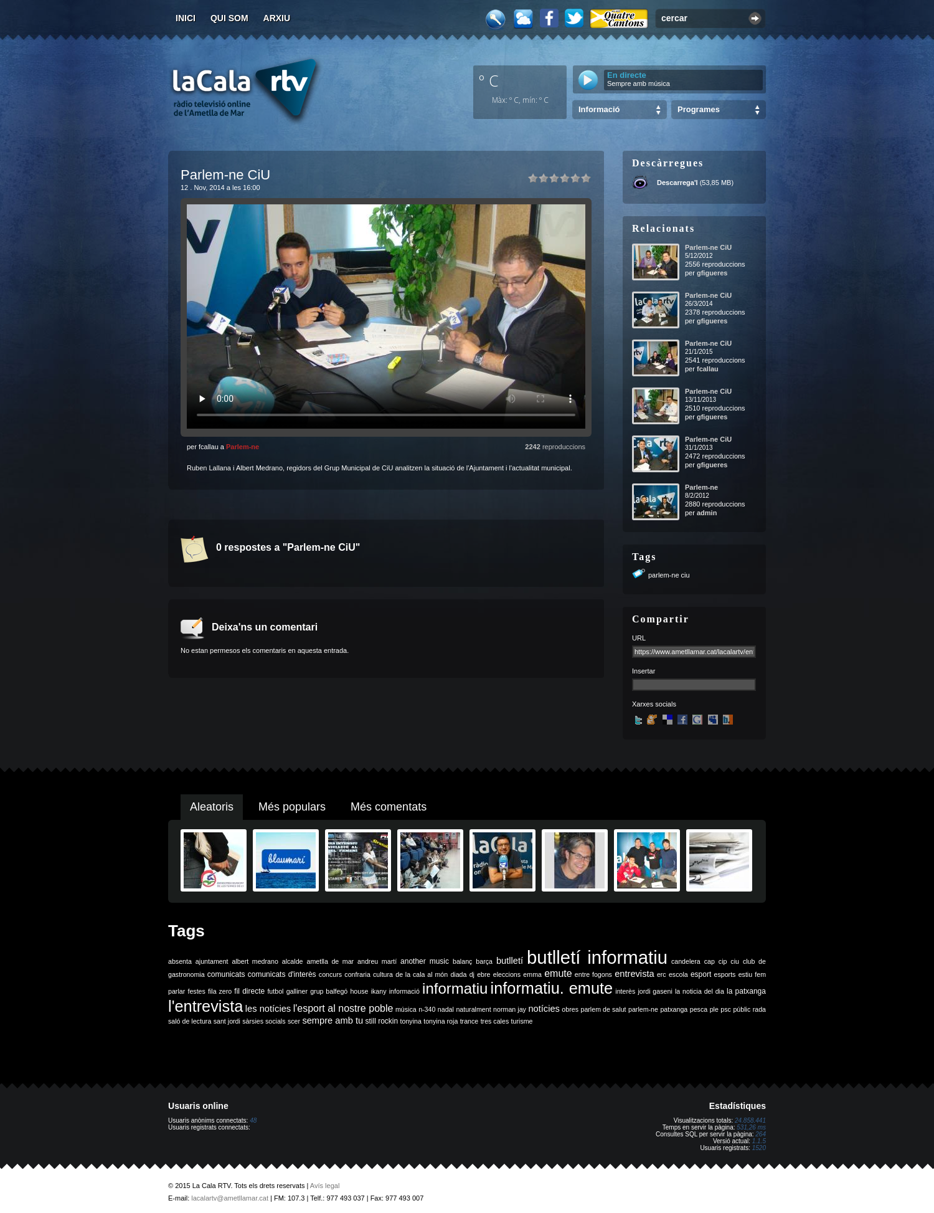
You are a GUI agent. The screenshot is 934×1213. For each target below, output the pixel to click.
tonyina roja (440, 1021)
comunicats (226, 974)
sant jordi (227, 1021)
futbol (275, 991)
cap (709, 961)
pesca (698, 1009)
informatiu (455, 988)
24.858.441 (750, 1120)
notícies (544, 1009)
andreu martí (377, 961)
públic (741, 1009)
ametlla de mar (330, 961)
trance (469, 1021)
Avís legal (325, 1185)
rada (759, 1009)
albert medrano (255, 961)
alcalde (292, 961)
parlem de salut (603, 1009)
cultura (383, 974)
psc (725, 1009)
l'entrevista (205, 1006)
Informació (599, 109)
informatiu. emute (552, 988)
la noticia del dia (699, 991)
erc (661, 974)
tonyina (411, 1021)
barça (484, 961)
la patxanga (746, 991)
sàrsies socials (263, 1021)
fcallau (708, 369)
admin (707, 512)
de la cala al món (421, 974)
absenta (180, 961)
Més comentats (389, 807)
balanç (462, 961)
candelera (685, 961)
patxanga (673, 1009)
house (359, 991)
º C (489, 80)
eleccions (507, 974)
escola (678, 974)
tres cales (495, 1021)
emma (532, 974)
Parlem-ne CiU (708, 247)
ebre (483, 974)
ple (714, 1009)
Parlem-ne (242, 446)
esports (724, 974)
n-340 (426, 1009)
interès (625, 991)
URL (639, 638)
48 (253, 1120)
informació (404, 991)
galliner (297, 991)
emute (558, 973)
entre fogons (593, 974)
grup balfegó (328, 991)
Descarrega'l (677, 182)
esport (701, 974)
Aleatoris (212, 807)
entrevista (634, 974)
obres (570, 1009)
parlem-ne (643, 1009)
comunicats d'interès (282, 974)
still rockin (381, 1021)
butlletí (509, 961)
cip (723, 961)
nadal (446, 1009)
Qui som (229, 18)
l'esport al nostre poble (343, 1008)
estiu (745, 974)
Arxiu (277, 18)
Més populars (292, 807)
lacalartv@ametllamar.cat (229, 1198)
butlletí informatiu (597, 957)
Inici (186, 18)
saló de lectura (189, 1021)
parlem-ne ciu (669, 575)
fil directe (249, 991)
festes (196, 991)
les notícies (268, 1009)
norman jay (509, 1009)
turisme (522, 1021)
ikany (379, 991)
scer (294, 1021)
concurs (330, 974)
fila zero (220, 991)
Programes (698, 109)
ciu (734, 961)
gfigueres (712, 273)
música (406, 1009)
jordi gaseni (655, 991)
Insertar (643, 671)
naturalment (473, 1009)
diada (458, 974)
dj (471, 974)
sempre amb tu (332, 1020)
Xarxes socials (654, 704)
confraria (357, 974)
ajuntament (212, 961)
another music (424, 961)
